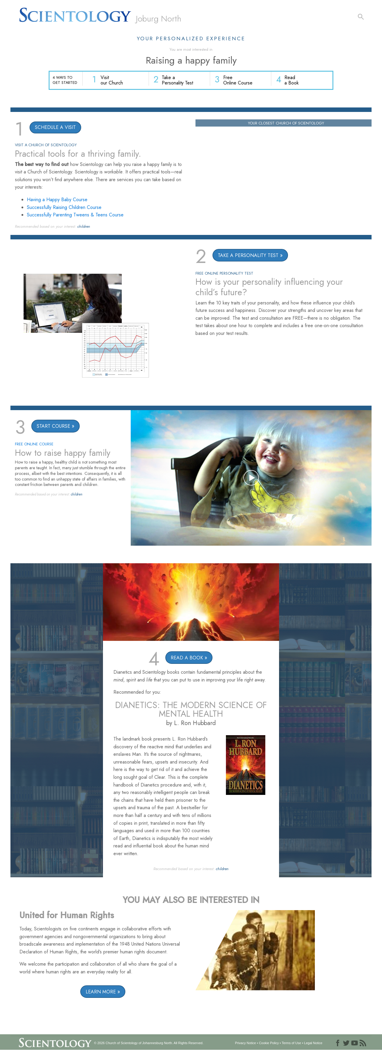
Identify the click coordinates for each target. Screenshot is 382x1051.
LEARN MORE (101, 992)
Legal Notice (313, 1043)
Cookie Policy (269, 1043)
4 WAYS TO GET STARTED (65, 80)
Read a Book (292, 81)
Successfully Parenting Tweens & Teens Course (75, 215)
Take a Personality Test (179, 81)
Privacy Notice (245, 1043)
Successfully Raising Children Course (64, 207)
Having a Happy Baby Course (57, 199)
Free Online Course (238, 81)
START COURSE (53, 426)
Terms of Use (291, 1043)
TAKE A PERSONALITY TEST (248, 255)
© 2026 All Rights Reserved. (148, 1043)
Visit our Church (113, 81)
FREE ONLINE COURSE (34, 444)
